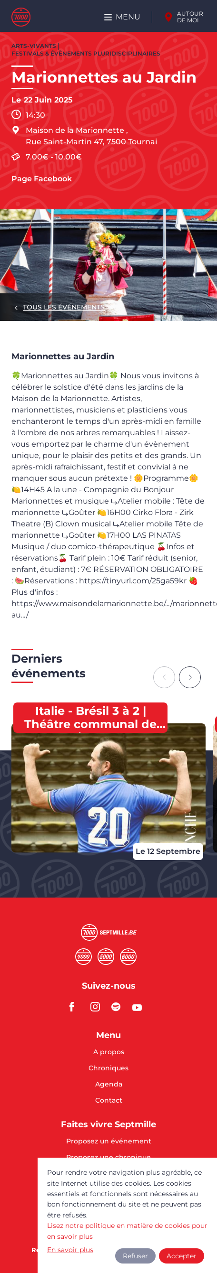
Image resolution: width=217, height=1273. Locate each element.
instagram (98, 1006)
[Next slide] (190, 677)
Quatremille (83, 956)
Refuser (135, 1256)
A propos (108, 1052)
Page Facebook (41, 178)
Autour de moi (190, 17)
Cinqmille (106, 956)
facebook (77, 1006)
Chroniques (108, 1068)
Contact (108, 1100)
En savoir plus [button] (70, 1249)
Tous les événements (64, 307)
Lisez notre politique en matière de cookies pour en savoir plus (127, 1230)
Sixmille (128, 956)
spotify (119, 1006)
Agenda (108, 1084)
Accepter (182, 1256)
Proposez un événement (108, 1141)
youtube (140, 1006)
